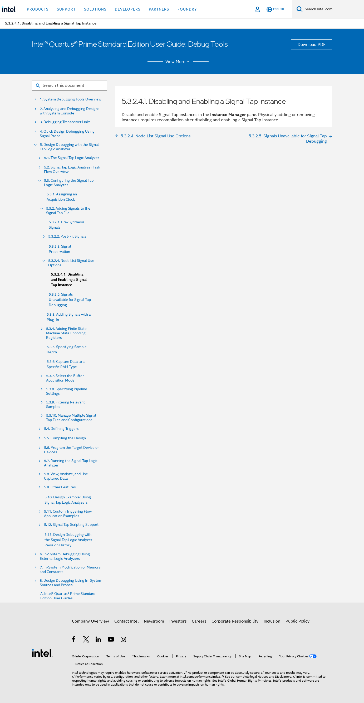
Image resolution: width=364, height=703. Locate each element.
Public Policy (297, 621)
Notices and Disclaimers (274, 676)
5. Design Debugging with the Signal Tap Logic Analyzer (69, 146)
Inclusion (272, 621)
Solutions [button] (95, 9)
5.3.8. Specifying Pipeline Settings (66, 391)
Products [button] (37, 9)
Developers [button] (127, 9)
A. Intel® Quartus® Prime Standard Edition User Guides (67, 595)
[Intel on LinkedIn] (99, 640)
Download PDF (312, 44)
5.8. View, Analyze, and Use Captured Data (66, 476)
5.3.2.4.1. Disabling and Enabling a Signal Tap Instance (69, 279)
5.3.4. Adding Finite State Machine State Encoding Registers (66, 333)
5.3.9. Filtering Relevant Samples (65, 404)
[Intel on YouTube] (111, 640)
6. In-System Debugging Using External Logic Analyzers (65, 556)
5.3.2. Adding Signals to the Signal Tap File (68, 210)
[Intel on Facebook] (74, 640)
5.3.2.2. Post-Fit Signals (67, 236)
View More (178, 61)
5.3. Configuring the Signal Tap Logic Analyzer (69, 182)
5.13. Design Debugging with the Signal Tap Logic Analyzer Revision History (68, 539)
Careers (199, 621)
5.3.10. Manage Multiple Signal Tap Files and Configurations (71, 417)
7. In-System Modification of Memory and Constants (70, 569)
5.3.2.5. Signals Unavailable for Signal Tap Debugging (70, 299)
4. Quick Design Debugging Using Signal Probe (67, 133)
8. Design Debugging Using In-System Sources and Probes (71, 582)
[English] (275, 9)
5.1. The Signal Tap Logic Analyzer (71, 158)
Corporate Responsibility (234, 621)
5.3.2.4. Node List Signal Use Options (71, 262)
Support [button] (66, 9)
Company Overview (90, 621)
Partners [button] (159, 9)
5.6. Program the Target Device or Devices (71, 449)
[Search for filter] (69, 85)
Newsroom (154, 621)
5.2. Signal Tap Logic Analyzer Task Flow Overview (72, 169)
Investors (177, 621)
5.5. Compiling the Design (65, 438)
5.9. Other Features (60, 487)
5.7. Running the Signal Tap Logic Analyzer (70, 463)
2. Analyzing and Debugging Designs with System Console (70, 111)
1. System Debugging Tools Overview (70, 99)
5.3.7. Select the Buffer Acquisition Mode (65, 378)
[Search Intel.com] (333, 9)
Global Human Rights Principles (249, 680)
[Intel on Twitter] (86, 640)
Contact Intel (126, 621)
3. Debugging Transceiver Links (65, 122)
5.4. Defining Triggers (61, 428)
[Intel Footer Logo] (42, 652)
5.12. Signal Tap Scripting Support (71, 524)
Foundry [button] (187, 9)
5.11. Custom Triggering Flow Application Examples (68, 513)
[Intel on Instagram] (124, 640)
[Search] (300, 9)
